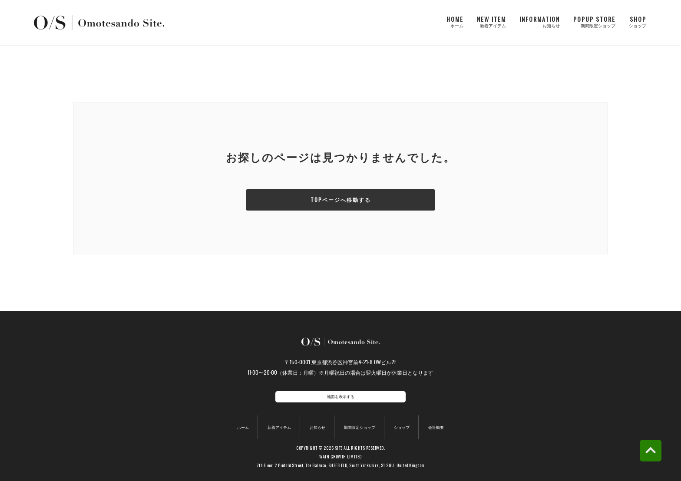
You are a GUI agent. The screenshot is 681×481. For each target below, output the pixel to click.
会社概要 (441, 420)
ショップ (406, 420)
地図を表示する (340, 396)
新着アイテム (275, 420)
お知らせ (315, 420)
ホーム (237, 420)
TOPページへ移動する (341, 199)
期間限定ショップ (361, 420)
